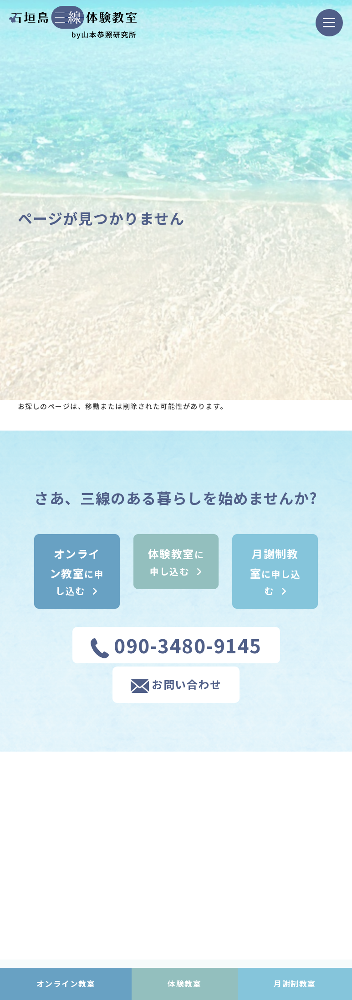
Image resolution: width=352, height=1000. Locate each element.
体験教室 (184, 983)
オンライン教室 (66, 983)
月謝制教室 (295, 983)
